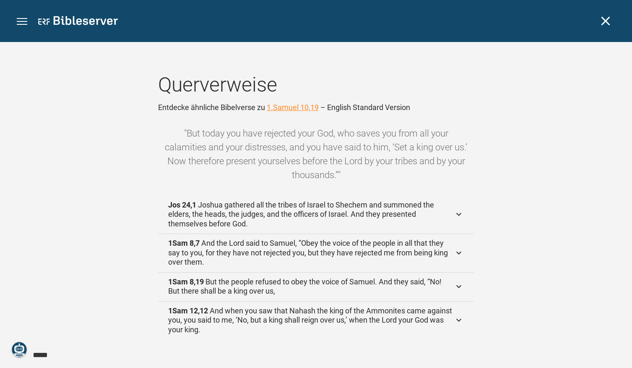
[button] (22, 21)
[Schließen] (605, 21)
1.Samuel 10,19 (293, 107)
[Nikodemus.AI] (19, 349)
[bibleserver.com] (78, 22)
